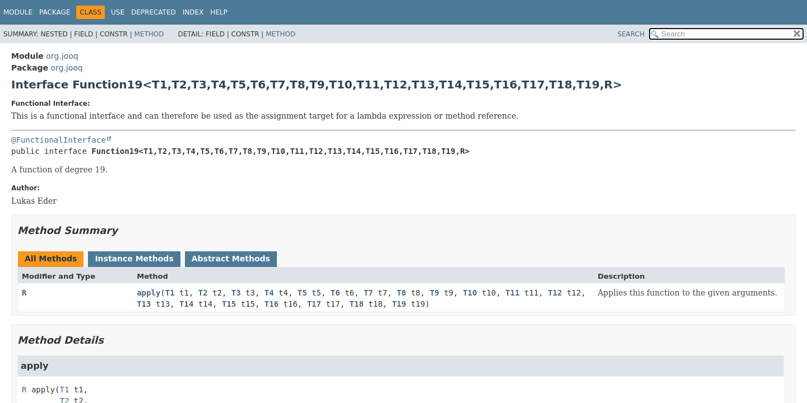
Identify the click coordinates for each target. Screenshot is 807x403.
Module (18, 12)
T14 (186, 303)
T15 (229, 303)
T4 (269, 292)
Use (117, 12)
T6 (335, 292)
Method (149, 34)
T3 (236, 292)
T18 (357, 303)
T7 (368, 292)
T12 (555, 292)
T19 (399, 303)
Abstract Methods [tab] (231, 258)
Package (54, 12)
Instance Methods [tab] (134, 258)
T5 (302, 292)
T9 (434, 292)
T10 (470, 292)
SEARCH (631, 34)
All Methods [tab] (51, 258)
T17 (314, 303)
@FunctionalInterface (58, 139)
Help (219, 12)
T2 (203, 292)
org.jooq (62, 55)
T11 (512, 292)
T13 (144, 303)
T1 (170, 292)
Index (193, 12)
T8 (401, 292)
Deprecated (153, 12)
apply (148, 292)
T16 (272, 303)
